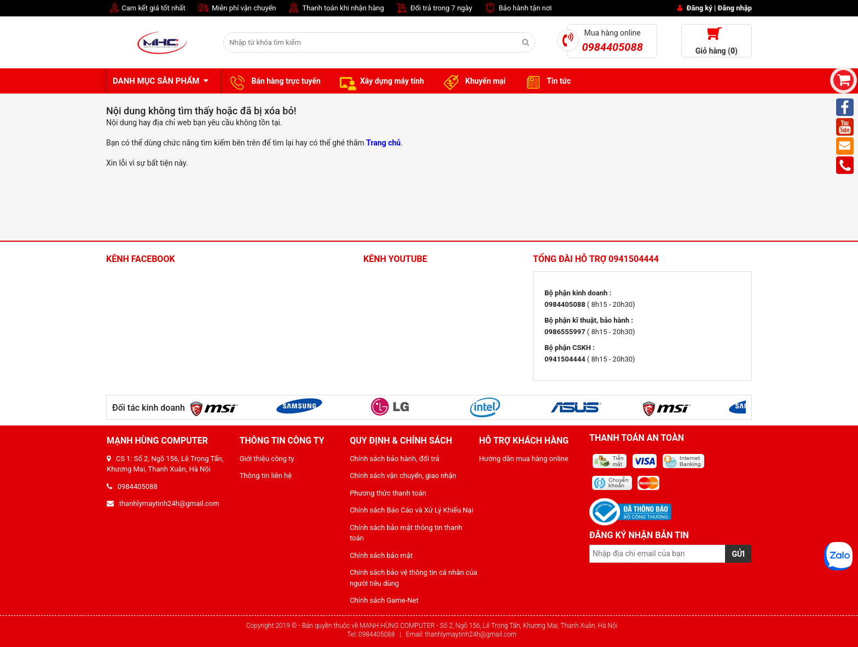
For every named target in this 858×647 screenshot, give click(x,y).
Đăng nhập (735, 8)
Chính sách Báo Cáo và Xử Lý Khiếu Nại (411, 510)
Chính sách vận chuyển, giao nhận (403, 475)
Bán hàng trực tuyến (274, 81)
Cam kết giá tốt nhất (145, 8)
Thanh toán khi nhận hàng (335, 8)
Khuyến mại (473, 81)
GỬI (738, 554)
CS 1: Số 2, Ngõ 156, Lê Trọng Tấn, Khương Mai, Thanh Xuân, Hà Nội (165, 464)
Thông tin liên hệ (266, 475)
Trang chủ (383, 142)
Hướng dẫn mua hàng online (524, 458)
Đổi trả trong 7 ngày (433, 8)
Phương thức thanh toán (388, 493)
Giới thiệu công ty (267, 458)
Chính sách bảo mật (381, 555)
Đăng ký (699, 8)
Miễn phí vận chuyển (236, 8)
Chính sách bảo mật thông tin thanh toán (406, 533)
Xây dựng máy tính (380, 81)
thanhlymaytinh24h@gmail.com (163, 503)
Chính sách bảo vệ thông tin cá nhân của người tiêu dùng (413, 577)
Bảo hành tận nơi (517, 8)
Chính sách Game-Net (384, 600)
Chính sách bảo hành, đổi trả (394, 458)
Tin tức (546, 81)
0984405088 (132, 486)
